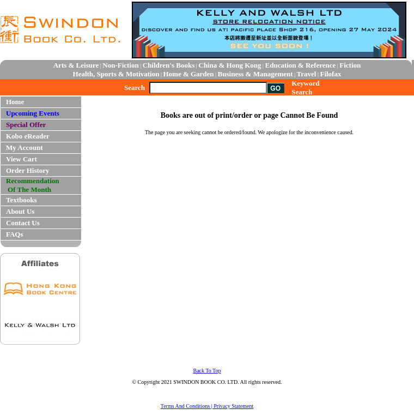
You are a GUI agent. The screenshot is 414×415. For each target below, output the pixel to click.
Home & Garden (188, 74)
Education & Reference (300, 65)
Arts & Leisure (76, 65)
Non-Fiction (120, 65)
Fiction (350, 65)
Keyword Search (305, 87)
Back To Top (207, 371)
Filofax (330, 74)
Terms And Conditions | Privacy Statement (207, 406)
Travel (306, 74)
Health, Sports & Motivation (116, 74)
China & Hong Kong (229, 65)
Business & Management (255, 74)
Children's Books (169, 65)
